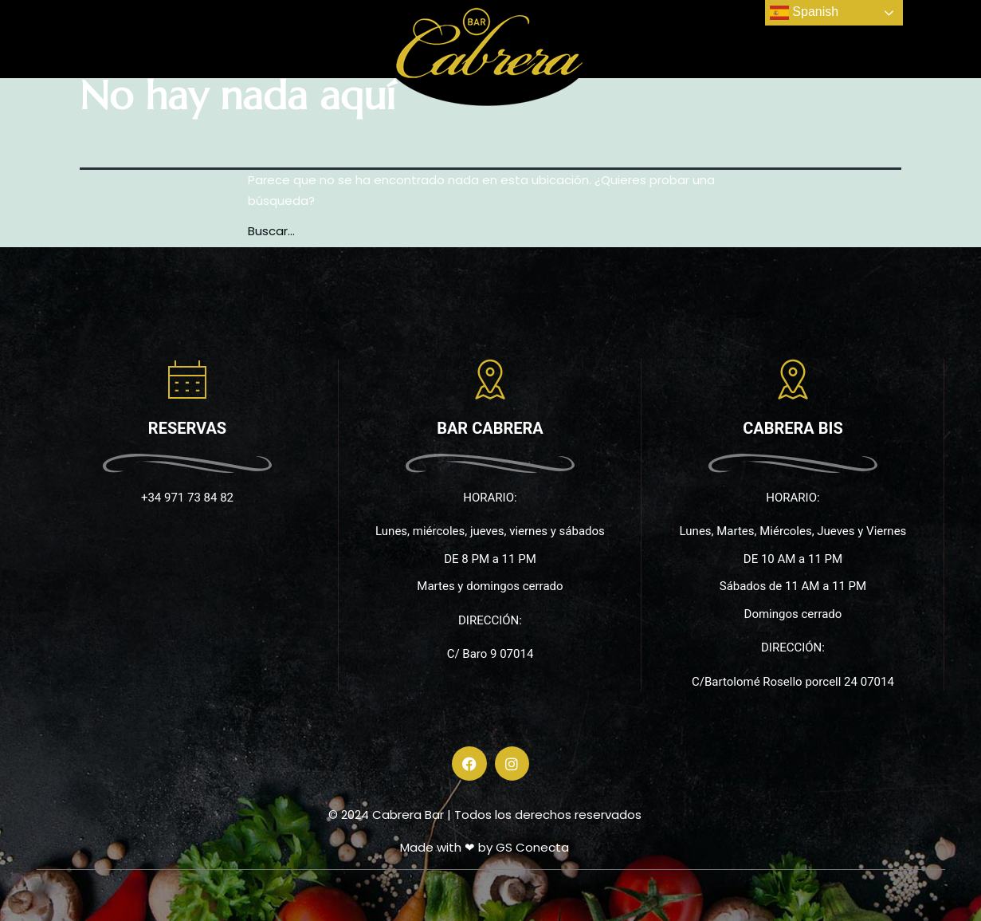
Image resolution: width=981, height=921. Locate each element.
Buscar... (271, 230)
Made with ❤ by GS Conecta (484, 847)
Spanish (804, 12)
